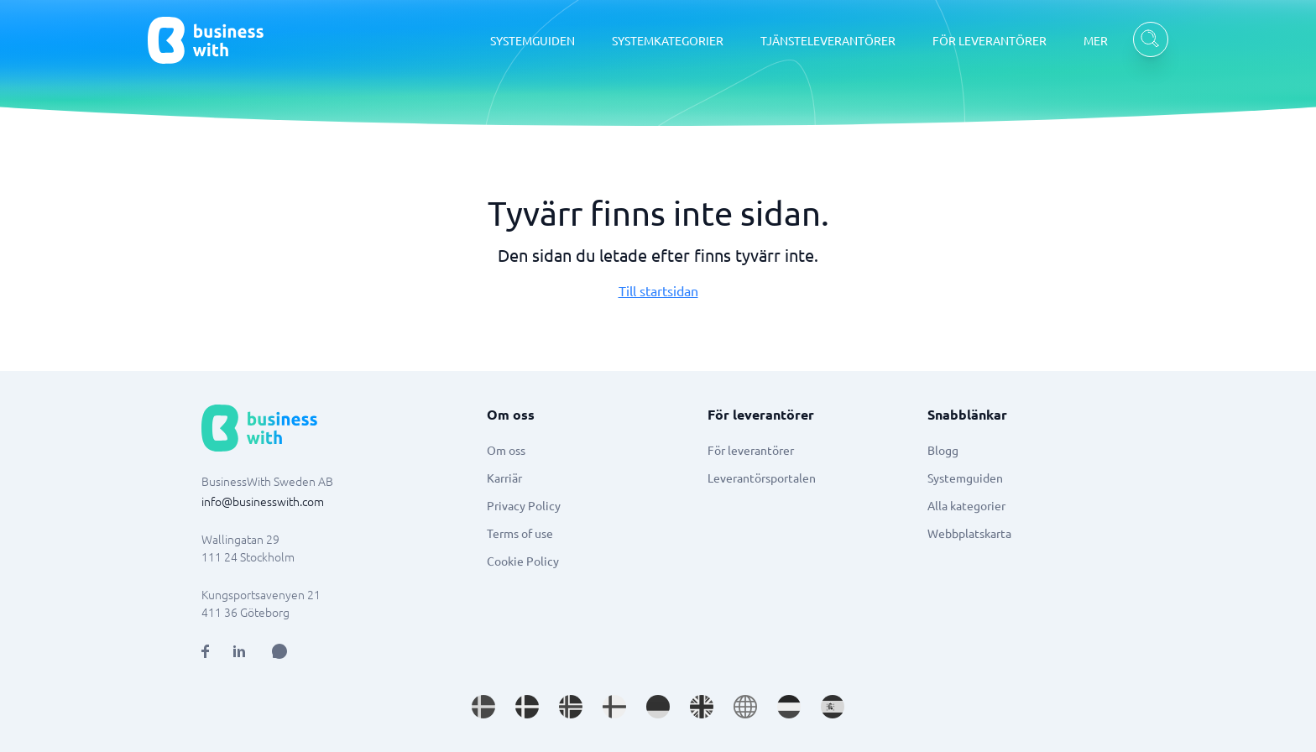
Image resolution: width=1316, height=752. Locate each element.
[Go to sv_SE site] (483, 706)
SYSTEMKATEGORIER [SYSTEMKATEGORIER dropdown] (667, 40)
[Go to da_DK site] (527, 706)
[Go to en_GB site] (701, 706)
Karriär (504, 477)
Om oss (506, 449)
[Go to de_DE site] (658, 706)
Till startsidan (658, 290)
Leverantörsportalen (762, 477)
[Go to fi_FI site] (614, 706)
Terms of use (520, 532)
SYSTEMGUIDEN (532, 40)
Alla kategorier (966, 505)
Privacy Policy (524, 505)
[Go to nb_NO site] (570, 706)
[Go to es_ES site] (832, 706)
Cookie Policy (523, 560)
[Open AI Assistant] (279, 651)
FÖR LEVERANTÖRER (989, 40)
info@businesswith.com (262, 501)
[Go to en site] (745, 706)
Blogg (942, 449)
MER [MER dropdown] (1096, 40)
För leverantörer (751, 449)
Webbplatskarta (969, 532)
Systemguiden (965, 477)
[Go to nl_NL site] (789, 706)
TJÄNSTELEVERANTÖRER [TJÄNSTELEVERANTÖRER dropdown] (828, 40)
